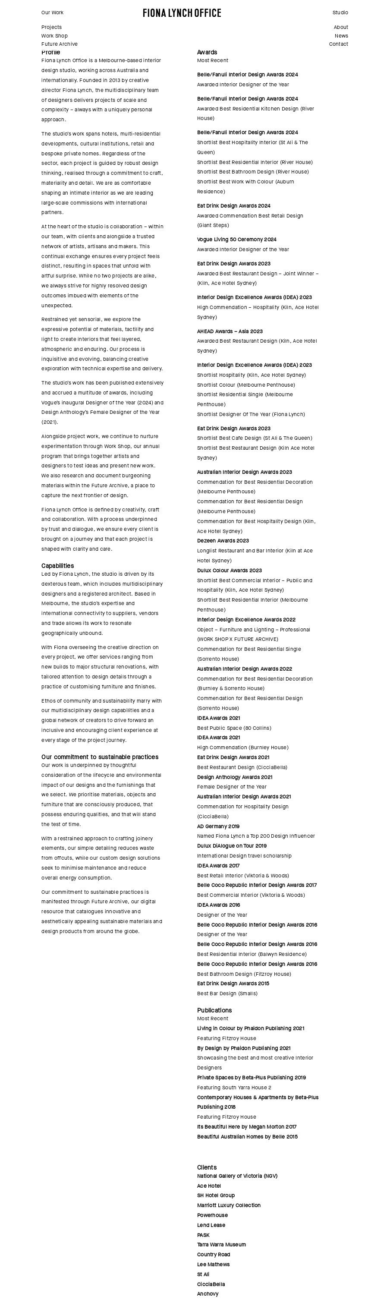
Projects (51, 27)
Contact (339, 44)
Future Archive (59, 44)
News (341, 35)
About (341, 27)
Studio (341, 12)
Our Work (52, 12)
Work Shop (54, 35)
